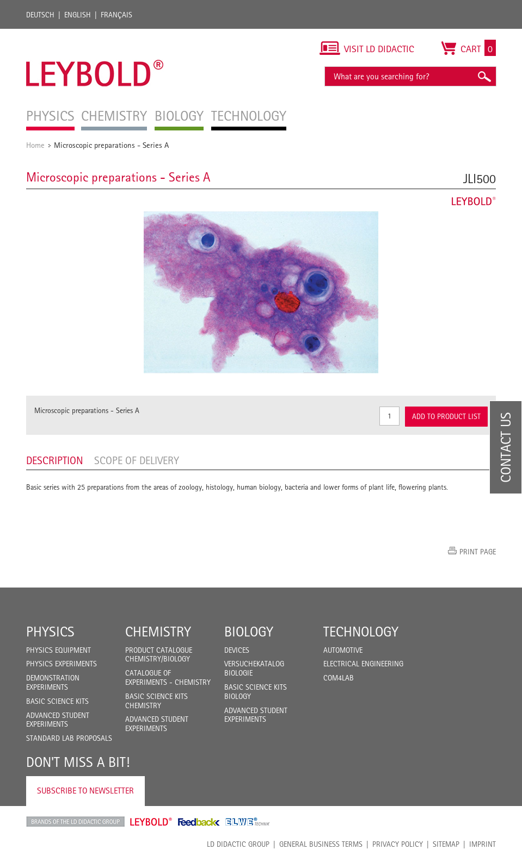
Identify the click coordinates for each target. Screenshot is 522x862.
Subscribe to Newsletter (85, 790)
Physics (50, 631)
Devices (236, 650)
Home (35, 144)
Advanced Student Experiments (57, 720)
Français (116, 14)
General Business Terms (321, 844)
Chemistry (158, 631)
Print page (477, 551)
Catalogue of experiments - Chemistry (168, 677)
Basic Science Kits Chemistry (156, 701)
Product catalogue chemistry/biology (158, 655)
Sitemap (446, 844)
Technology (360, 631)
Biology (248, 631)
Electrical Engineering (363, 663)
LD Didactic (75, 821)
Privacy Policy (397, 844)
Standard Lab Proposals (69, 738)
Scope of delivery (136, 460)
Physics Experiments (61, 663)
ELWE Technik (247, 821)
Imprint (482, 844)
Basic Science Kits (57, 701)
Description (54, 460)
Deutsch (40, 14)
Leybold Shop (151, 821)
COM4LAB (338, 677)
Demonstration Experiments (52, 682)
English (77, 14)
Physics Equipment (58, 650)
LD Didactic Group (238, 844)
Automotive (343, 650)
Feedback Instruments (199, 821)
